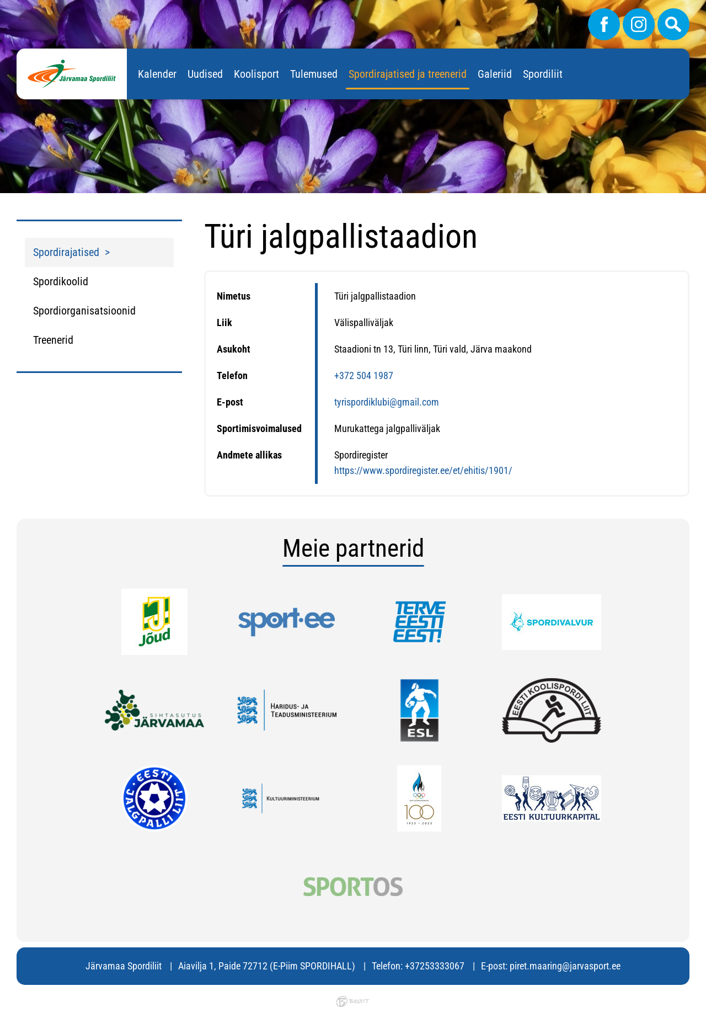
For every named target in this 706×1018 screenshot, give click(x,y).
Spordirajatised (66, 252)
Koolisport (256, 74)
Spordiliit (543, 74)
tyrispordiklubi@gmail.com (386, 402)
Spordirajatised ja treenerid (408, 74)
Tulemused (314, 74)
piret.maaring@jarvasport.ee (565, 966)
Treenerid (53, 340)
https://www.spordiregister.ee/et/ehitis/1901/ (423, 470)
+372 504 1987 (363, 375)
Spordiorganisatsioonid (84, 310)
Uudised (205, 74)
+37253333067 (434, 966)
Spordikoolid (60, 281)
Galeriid (495, 74)
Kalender (157, 74)
